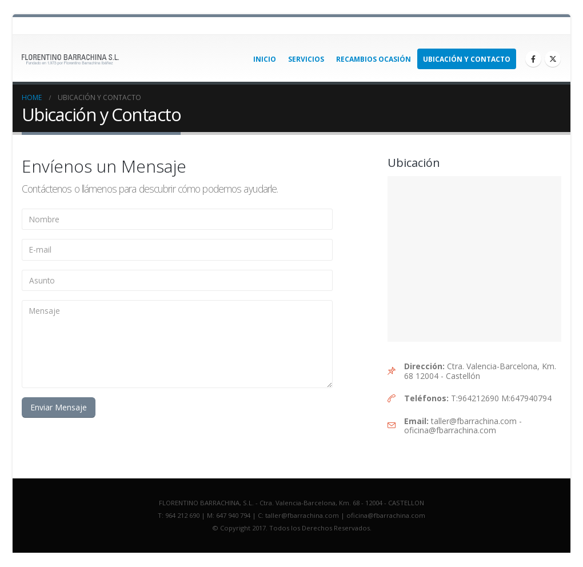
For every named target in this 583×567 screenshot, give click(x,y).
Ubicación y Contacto (466, 59)
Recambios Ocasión (373, 59)
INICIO (264, 59)
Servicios (306, 59)
